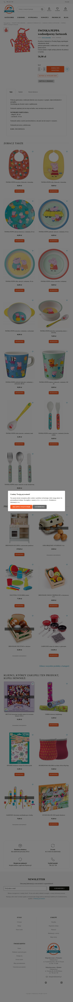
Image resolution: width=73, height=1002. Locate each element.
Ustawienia (40, 507)
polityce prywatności (42, 500)
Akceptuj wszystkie (21, 507)
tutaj (18, 502)
